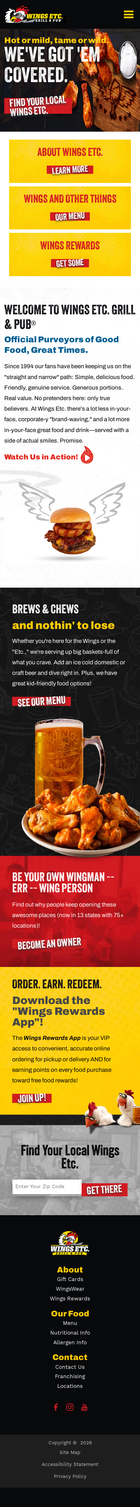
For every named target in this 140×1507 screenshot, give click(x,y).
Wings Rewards (70, 1299)
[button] (130, 14)
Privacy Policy (70, 1476)
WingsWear (70, 1289)
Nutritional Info (70, 1333)
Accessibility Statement (70, 1464)
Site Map (70, 1452)
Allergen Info (70, 1342)
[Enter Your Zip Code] (46, 1187)
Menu (70, 1323)
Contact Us (70, 1367)
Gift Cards (70, 1279)
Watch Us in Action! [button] (50, 455)
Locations (70, 1386)
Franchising (70, 1376)
